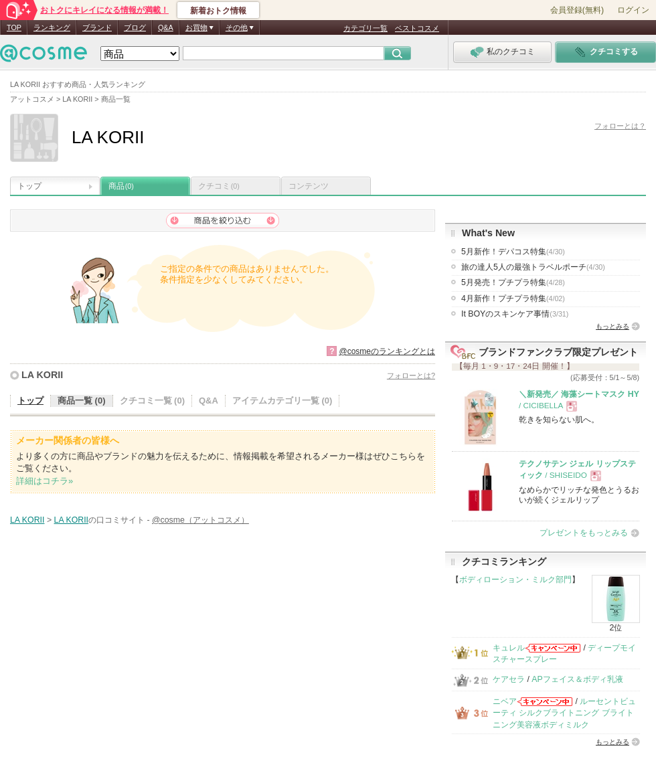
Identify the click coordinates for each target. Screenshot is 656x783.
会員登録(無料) (577, 10)
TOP (14, 27)
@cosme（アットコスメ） (200, 520)
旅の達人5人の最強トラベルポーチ (533, 267)
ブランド (97, 27)
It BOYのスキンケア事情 (514, 314)
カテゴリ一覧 (365, 28)
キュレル (509, 647)
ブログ (135, 27)
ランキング (51, 27)
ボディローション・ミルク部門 (515, 579)
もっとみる (612, 326)
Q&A (165, 27)
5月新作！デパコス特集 (513, 251)
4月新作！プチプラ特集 (513, 298)
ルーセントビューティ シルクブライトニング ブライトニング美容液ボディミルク (564, 713)
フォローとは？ (620, 126)
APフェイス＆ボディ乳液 (577, 679)
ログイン (633, 10)
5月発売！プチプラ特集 (513, 282)
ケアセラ (509, 679)
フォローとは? (411, 375)
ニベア (505, 701)
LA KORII (42, 374)
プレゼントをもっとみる (584, 532)
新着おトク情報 (218, 10)
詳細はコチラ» (44, 481)
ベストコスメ (417, 28)
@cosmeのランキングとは (387, 351)
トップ (29, 186)
